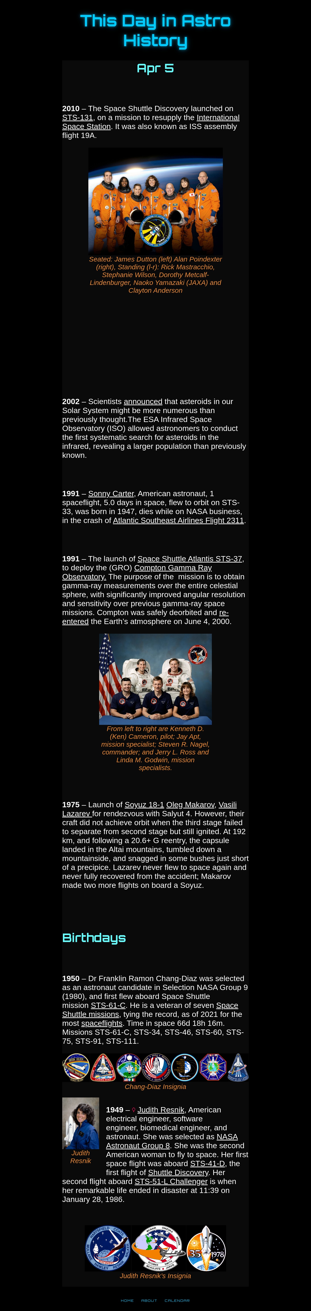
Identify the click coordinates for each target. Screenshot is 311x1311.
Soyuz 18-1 (144, 804)
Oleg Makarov (190, 804)
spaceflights (102, 1023)
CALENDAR (177, 1300)
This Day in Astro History (155, 30)
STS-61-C (108, 1005)
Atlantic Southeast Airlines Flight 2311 (178, 520)
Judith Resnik (160, 1109)
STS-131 (77, 117)
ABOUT (149, 1300)
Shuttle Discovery (178, 1172)
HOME (127, 1300)
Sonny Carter (111, 493)
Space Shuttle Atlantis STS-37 (189, 558)
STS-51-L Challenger (171, 1181)
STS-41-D (207, 1163)
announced (143, 401)
